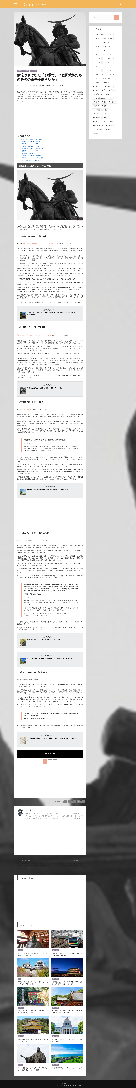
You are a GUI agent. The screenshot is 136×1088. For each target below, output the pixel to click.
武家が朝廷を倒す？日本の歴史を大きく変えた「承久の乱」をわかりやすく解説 (67, 1011)
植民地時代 (97, 118)
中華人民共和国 (105, 78)
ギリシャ (96, 46)
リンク (66, 243)
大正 (105, 90)
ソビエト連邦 (107, 46)
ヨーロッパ (97, 62)
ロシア (96, 66)
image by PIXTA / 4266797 (77, 220)
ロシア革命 (106, 66)
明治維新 (96, 114)
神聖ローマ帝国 (98, 125)
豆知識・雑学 (98, 129)
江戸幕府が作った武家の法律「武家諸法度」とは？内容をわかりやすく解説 (68, 864)
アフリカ (96, 38)
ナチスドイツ (106, 50)
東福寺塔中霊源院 (26, 409)
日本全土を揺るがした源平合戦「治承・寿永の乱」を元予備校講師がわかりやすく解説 (33, 1069)
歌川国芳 (23, 334)
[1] (22, 540)
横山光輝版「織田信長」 (28, 153)
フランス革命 (107, 54)
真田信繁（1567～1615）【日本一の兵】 (32, 155)
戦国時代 (26, 70)
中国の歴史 (112, 74)
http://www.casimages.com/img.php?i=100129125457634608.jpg (38, 243)
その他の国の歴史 (99, 34)
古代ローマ (109, 86)
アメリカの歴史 (108, 38)
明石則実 (28, 810)
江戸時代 (96, 121)
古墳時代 (96, 90)
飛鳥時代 (96, 133)
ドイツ (96, 50)
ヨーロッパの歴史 (110, 62)
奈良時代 (113, 90)
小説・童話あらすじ (99, 98)
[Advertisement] (33, 118)
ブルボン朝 (97, 58)
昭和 (105, 114)
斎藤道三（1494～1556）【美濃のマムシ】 (33, 151)
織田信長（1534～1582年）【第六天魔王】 (33, 158)
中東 (95, 78)
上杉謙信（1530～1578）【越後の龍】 (32, 141)
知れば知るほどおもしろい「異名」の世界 (31, 139)
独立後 (111, 121)
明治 (106, 110)
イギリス (96, 42)
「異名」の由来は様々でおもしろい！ (30, 160)
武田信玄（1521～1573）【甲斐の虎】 (32, 144)
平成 (105, 102)
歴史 (106, 118)
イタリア (106, 42)
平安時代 (20, 950)
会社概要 (64, 1083)
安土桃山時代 (98, 94)
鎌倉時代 (108, 129)
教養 (105, 106)
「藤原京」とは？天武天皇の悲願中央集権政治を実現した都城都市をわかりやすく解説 (67, 983)
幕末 (19, 978)
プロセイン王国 (109, 58)
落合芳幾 (19, 540)
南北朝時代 (21, 1036)
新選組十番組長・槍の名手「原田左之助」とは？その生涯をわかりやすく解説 (33, 983)
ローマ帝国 (108, 70)
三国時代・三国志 (99, 74)
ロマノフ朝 (97, 70)
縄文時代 (110, 125)
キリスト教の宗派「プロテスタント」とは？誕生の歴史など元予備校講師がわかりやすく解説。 (32, 865)
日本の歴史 (33, 70)
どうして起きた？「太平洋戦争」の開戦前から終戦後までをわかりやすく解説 (33, 1011)
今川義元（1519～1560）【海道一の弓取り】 (33, 148)
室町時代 (20, 70)
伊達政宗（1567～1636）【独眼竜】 (31, 146)
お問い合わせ (70, 1083)
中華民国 (96, 82)
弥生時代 (113, 102)
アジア (110, 34)
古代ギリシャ (98, 86)
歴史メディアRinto (21, 85)
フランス (96, 54)
